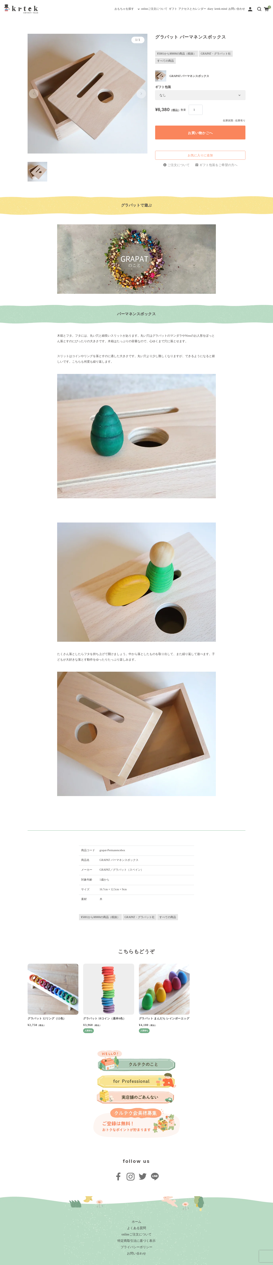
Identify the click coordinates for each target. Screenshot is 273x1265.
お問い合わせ (231, 9)
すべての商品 (165, 60)
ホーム (136, 1221)
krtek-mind (207, 9)
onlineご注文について (104, 9)
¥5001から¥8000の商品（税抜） (176, 53)
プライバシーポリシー (136, 1247)
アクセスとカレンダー (161, 9)
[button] (259, 8)
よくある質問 (136, 1228)
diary (188, 9)
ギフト (132, 9)
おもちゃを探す (63, 9)
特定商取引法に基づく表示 (136, 1240)
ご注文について (178, 165)
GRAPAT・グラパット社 (216, 53)
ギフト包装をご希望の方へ (218, 165)
